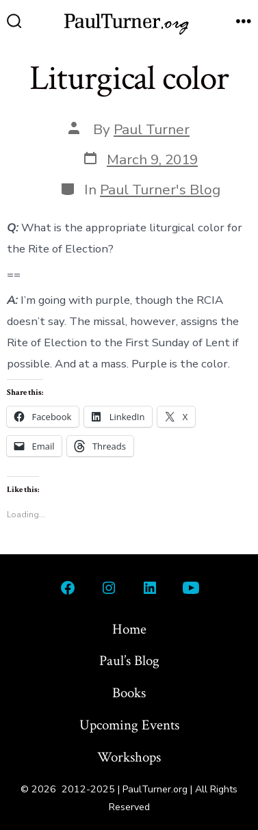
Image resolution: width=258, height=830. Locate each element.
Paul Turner (152, 129)
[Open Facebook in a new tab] (68, 588)
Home (129, 629)
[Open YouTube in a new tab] (191, 588)
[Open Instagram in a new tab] (109, 588)
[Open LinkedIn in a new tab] (150, 588)
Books (129, 693)
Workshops (129, 757)
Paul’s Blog (129, 660)
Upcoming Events (129, 725)
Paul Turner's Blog (160, 189)
